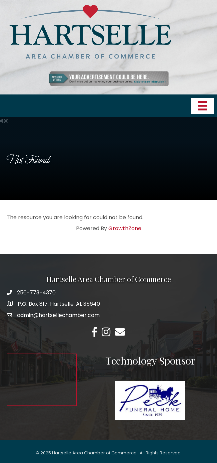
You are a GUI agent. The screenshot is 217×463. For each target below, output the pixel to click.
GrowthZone (124, 228)
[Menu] (202, 106)
